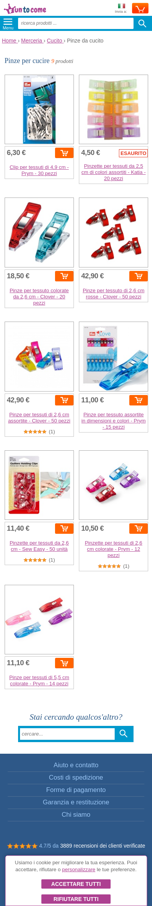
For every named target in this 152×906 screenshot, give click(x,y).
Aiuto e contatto (76, 765)
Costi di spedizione (76, 777)
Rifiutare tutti (76, 899)
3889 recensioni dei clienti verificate (102, 846)
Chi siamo (76, 814)
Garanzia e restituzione (76, 802)
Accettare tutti (76, 884)
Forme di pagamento (76, 790)
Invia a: (121, 9)
